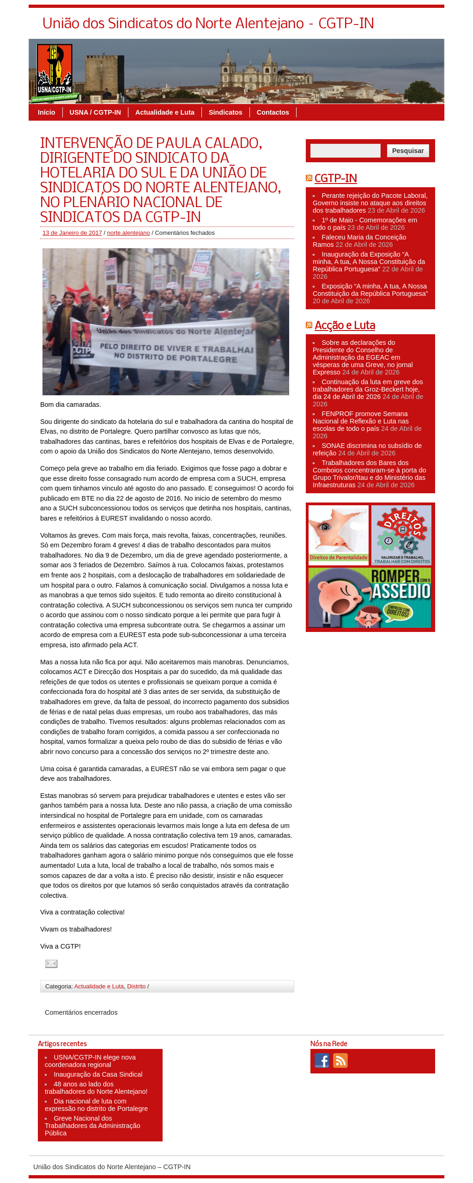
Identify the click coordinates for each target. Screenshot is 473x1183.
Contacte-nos (415, 27)
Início (46, 112)
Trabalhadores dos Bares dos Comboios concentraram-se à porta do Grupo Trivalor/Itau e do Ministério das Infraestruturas (369, 474)
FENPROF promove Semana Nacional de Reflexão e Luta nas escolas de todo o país (361, 421)
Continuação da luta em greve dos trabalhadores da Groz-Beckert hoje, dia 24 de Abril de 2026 (368, 389)
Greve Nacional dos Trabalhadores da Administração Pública (92, 1126)
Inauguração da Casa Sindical (98, 1074)
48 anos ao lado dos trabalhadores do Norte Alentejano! (96, 1087)
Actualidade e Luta (164, 112)
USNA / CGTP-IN (95, 112)
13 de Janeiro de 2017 (72, 232)
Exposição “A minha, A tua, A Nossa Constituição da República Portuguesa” (370, 289)
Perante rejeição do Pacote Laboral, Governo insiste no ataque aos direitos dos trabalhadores (370, 203)
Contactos (273, 112)
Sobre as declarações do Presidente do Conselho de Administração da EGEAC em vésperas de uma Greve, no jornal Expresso (363, 357)
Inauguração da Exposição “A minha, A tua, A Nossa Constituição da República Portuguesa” (369, 262)
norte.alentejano (128, 232)
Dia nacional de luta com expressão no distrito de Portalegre (96, 1104)
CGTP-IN (336, 179)
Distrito (136, 986)
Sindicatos (226, 112)
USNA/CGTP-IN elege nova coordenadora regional (90, 1061)
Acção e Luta (345, 326)
